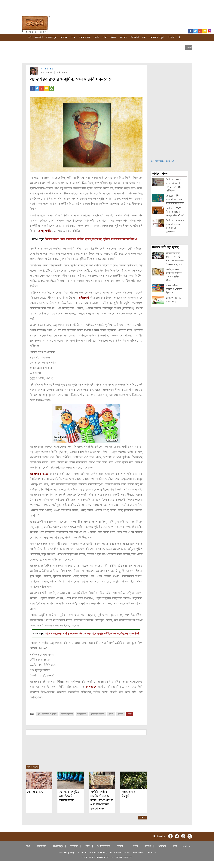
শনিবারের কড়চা (156, 37)
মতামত (123, 37)
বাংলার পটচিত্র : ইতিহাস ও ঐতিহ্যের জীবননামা (174, 289)
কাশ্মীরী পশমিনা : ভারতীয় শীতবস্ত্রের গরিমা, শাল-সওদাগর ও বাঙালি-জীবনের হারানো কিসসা (101, 800)
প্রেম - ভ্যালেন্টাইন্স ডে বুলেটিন (47, 714)
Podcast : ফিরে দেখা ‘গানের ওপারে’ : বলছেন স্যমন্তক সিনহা (175, 199)
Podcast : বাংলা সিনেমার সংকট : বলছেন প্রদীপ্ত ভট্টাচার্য (175, 212)
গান (144, 37)
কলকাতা (39, 37)
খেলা (105, 37)
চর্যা (30, 37)
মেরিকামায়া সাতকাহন (97, 714)
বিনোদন (63, 37)
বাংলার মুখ (51, 37)
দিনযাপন (186, 845)
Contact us (151, 852)
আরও (142, 817)
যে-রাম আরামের (35, 792)
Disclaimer (138, 852)
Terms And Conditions (120, 852)
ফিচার (96, 37)
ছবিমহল (120, 714)
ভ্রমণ (73, 37)
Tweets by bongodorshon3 (162, 161)
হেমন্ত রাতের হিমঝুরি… (128, 794)
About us (82, 852)
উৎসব (113, 37)
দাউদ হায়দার (47, 68)
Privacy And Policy (98, 852)
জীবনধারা (134, 37)
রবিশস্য (111, 714)
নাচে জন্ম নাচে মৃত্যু (67, 714)
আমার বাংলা (84, 37)
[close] (189, 47)
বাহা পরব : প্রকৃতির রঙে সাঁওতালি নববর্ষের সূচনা (69, 796)
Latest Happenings (66, 852)
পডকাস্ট (171, 37)
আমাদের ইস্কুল (81, 714)
